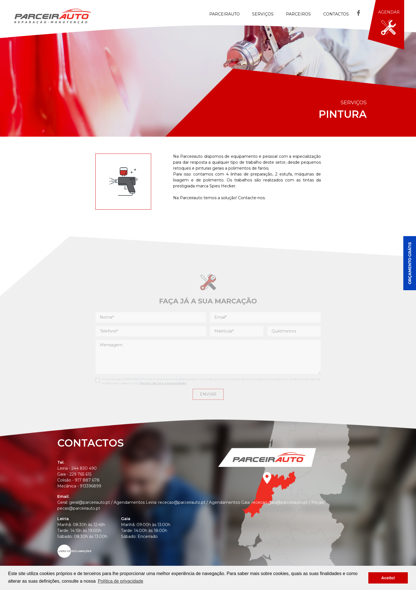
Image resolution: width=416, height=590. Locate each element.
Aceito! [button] (388, 578)
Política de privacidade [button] (120, 581)
